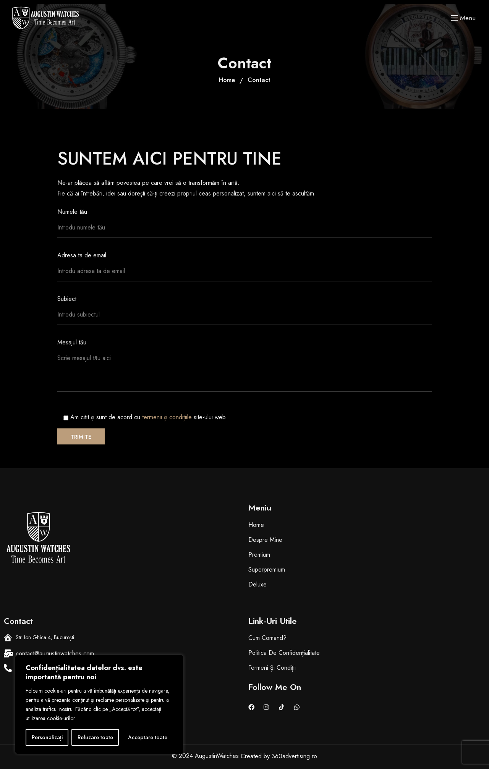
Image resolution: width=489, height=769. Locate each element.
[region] (99, 704)
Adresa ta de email (244, 270)
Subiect (244, 313)
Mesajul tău (244, 368)
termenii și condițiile (168, 417)
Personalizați (47, 737)
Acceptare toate (147, 737)
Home (227, 80)
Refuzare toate (95, 737)
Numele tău (244, 226)
